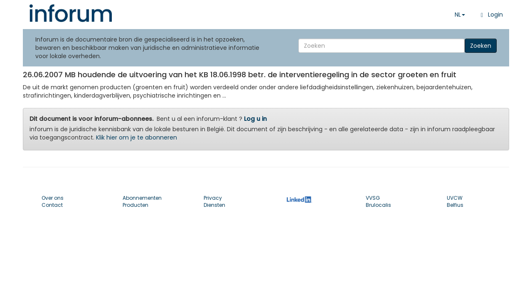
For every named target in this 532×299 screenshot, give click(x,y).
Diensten (214, 204)
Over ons (53, 197)
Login (490, 14)
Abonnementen (142, 197)
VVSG (373, 197)
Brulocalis (378, 204)
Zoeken (480, 46)
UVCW (455, 197)
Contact (52, 204)
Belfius (455, 204)
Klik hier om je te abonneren (136, 137)
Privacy (213, 197)
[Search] (381, 46)
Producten (135, 204)
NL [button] (460, 14)
